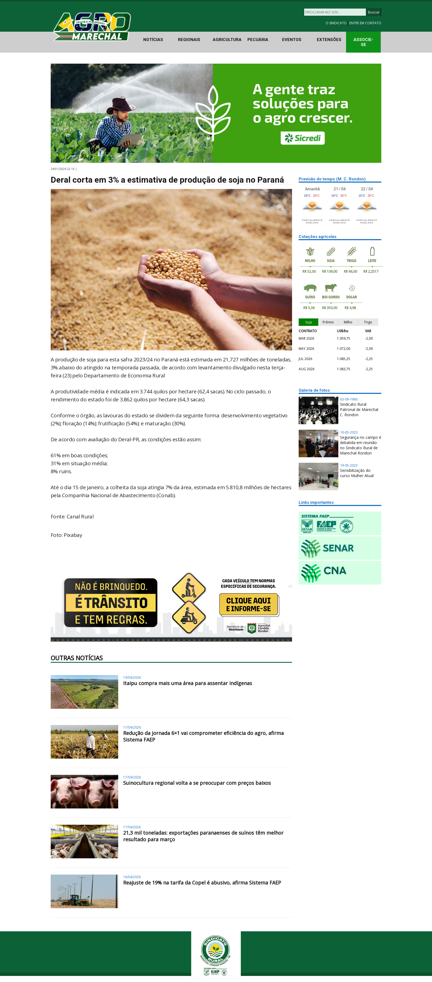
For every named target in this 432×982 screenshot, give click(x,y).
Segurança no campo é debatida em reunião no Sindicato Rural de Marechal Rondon (360, 445)
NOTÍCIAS (153, 39)
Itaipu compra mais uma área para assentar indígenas (187, 683)
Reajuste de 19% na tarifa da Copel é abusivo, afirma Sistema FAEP (202, 882)
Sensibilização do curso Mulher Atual (357, 473)
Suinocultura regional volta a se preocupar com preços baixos (197, 783)
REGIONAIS (189, 39)
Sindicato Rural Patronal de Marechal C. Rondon (359, 409)
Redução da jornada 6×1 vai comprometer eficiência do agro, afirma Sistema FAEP (203, 736)
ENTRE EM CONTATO (365, 23)
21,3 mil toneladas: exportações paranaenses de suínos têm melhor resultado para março (203, 836)
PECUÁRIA (257, 39)
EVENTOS (291, 39)
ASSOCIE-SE (363, 42)
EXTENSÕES (329, 39)
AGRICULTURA (227, 39)
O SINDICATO (336, 23)
